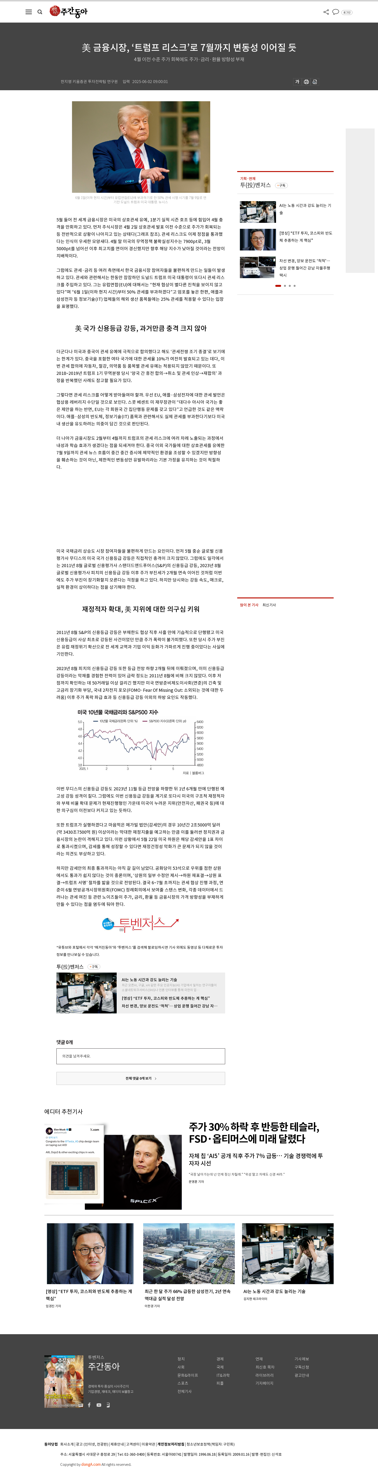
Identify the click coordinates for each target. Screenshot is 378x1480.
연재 (259, 1359)
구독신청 (302, 1367)
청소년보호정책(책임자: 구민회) (211, 1444)
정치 (181, 1359)
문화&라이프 (187, 1375)
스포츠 (182, 1383)
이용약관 (148, 1444)
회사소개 (67, 1444)
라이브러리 (265, 1375)
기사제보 (302, 1359)
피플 (220, 1383)
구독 (95, 967)
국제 (220, 1367)
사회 (181, 1367)
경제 (220, 1359)
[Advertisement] (128, 508)
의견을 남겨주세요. (76, 1056)
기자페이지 (265, 1383)
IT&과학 (223, 1375)
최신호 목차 (265, 1367)
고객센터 (133, 1444)
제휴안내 (117, 1444)
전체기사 (184, 1391)
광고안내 (302, 1375)
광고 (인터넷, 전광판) (92, 1444)
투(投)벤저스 (70, 967)
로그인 (347, 12)
